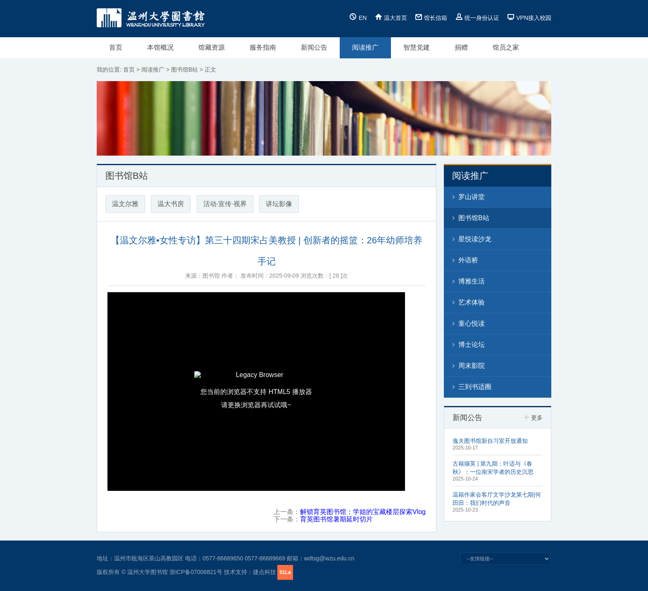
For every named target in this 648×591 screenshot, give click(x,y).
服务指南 (263, 47)
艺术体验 (471, 302)
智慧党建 (416, 47)
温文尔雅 (125, 203)
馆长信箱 (431, 17)
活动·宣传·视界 (225, 203)
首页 (115, 47)
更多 (533, 417)
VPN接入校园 (529, 17)
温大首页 (391, 17)
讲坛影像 (279, 203)
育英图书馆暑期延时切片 (336, 519)
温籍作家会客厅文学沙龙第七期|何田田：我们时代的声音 (497, 498)
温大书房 (170, 203)
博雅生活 (471, 281)
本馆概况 (160, 47)
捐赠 (461, 47)
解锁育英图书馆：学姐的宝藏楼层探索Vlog (363, 511)
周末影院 (471, 365)
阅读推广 (365, 47)
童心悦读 (471, 323)
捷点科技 (264, 572)
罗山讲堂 (471, 196)
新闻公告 (314, 47)
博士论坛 (471, 344)
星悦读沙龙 (474, 239)
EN (358, 17)
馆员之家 (506, 47)
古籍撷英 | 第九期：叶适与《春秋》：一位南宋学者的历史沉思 (493, 467)
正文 (210, 69)
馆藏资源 (211, 47)
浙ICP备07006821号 (195, 572)
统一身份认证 (477, 17)
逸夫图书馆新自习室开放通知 (490, 440)
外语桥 (468, 260)
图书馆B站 (184, 69)
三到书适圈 (474, 386)
